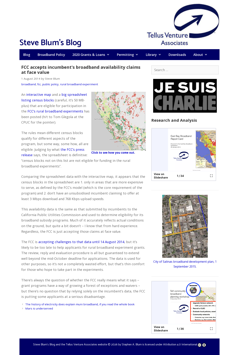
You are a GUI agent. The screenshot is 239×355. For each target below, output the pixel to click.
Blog (26, 54)
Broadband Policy (51, 54)
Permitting (129, 54)
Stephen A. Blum (132, 344)
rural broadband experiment (79, 84)
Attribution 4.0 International (184, 344)
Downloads (177, 54)
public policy (50, 84)
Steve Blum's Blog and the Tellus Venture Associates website (70, 344)
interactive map (38, 94)
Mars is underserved (39, 308)
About (202, 54)
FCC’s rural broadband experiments (55, 111)
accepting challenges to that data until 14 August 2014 (81, 242)
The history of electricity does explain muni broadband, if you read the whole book (80, 304)
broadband (28, 84)
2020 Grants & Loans (92, 54)
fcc (39, 84)
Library (155, 54)
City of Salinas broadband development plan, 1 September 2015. (185, 261)
